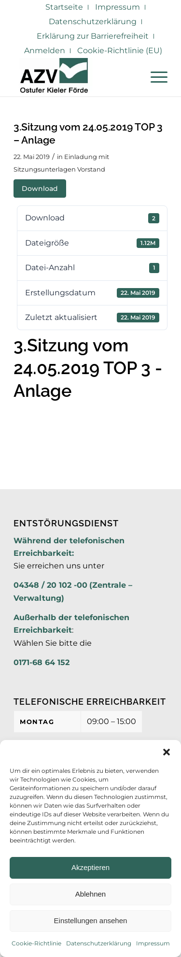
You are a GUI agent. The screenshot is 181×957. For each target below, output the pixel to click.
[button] (166, 752)
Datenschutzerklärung (98, 943)
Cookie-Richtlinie (36, 943)
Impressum (153, 943)
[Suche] (131, 77)
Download (40, 188)
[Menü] (154, 77)
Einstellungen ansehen (90, 920)
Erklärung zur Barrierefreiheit (93, 36)
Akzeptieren (90, 867)
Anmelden (44, 50)
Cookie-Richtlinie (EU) (119, 50)
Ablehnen (90, 894)
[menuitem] (64, 7)
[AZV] (75, 77)
